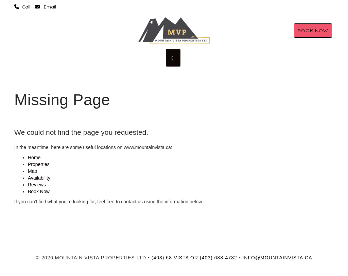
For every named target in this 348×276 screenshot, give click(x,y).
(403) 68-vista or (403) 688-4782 (194, 257)
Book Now (313, 30)
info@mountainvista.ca (277, 257)
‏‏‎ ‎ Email (45, 7)
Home (34, 157)
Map (32, 171)
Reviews (37, 184)
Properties (39, 164)
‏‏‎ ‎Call (22, 7)
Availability (39, 178)
